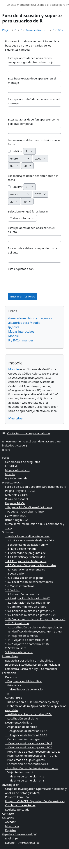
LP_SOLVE (11, 466)
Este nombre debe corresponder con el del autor (33, 250)
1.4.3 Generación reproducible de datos (30, 565)
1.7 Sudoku (12, 590)
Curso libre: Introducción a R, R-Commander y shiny (34, 526)
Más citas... (16, 418)
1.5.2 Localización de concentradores (29, 582)
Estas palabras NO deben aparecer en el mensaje (34, 101)
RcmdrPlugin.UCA (16, 520)
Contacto (8, 813)
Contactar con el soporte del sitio (26, 433)
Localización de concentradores (26, 764)
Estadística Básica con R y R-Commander (31, 669)
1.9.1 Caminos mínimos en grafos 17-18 (30, 611)
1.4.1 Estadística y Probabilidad (25, 557)
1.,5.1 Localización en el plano (24, 577)
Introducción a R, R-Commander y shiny (32, 702)
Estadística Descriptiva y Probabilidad (29, 660)
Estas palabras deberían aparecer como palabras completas (33, 121)
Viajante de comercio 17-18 (24, 780)
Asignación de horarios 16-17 (26, 731)
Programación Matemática (23, 681)
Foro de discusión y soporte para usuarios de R (37, 30)
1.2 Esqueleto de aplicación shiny (26, 544)
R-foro (6, 449)
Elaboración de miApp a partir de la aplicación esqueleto (35, 708)
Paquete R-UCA (15, 503)
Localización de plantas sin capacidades (31, 768)
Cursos (16, 30)
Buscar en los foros (22, 296)
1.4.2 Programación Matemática (25, 561)
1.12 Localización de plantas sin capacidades (33, 627)
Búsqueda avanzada (62, 30)
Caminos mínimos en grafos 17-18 (28, 743)
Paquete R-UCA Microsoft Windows (28, 507)
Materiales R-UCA (16, 495)
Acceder (20, 445)
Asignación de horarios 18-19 (26, 735)
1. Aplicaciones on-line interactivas (27, 536)
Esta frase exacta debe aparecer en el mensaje (32, 80)
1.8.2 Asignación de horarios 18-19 (27, 602)
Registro (10, 830)
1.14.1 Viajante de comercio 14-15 (27, 639)
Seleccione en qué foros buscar (28, 211)
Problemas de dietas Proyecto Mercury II (32, 751)
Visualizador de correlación (24, 689)
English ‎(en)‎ (12, 838)
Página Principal (6, 30)
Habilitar (15, 151)
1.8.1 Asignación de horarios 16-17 (27, 598)
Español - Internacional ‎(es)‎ (19, 834)
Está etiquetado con (21, 269)
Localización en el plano (21, 718)
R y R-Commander (20, 340)
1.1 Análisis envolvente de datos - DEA (29, 540)
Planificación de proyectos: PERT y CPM (31, 755)
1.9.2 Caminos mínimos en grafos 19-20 (30, 615)
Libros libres (10, 656)
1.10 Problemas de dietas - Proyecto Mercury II (35, 619)
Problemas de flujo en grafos (25, 760)
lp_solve (13, 327)
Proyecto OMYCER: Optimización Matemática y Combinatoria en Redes (35, 803)
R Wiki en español (16, 499)
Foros (21, 30)
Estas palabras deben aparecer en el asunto (31, 230)
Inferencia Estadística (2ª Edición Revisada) (32, 664)
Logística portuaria (17, 809)
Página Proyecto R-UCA (20, 490)
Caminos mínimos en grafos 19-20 (28, 747)
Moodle (13, 336)
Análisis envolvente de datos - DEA (28, 714)
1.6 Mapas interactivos (19, 586)
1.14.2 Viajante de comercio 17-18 (27, 644)
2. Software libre (15, 648)
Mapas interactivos (21, 331)
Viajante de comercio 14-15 (24, 776)
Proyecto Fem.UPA (17, 797)
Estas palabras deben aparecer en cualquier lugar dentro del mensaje (30, 60)
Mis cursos (12, 826)
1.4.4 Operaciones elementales (25, 569)
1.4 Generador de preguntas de (25, 553)
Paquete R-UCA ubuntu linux (24, 511)
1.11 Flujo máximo (17, 623)
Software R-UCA (15, 515)
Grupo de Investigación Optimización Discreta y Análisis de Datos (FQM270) (36, 791)
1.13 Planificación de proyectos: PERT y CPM (33, 631)
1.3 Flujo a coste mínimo (21, 548)
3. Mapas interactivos (19, 652)
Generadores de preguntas (22, 462)
